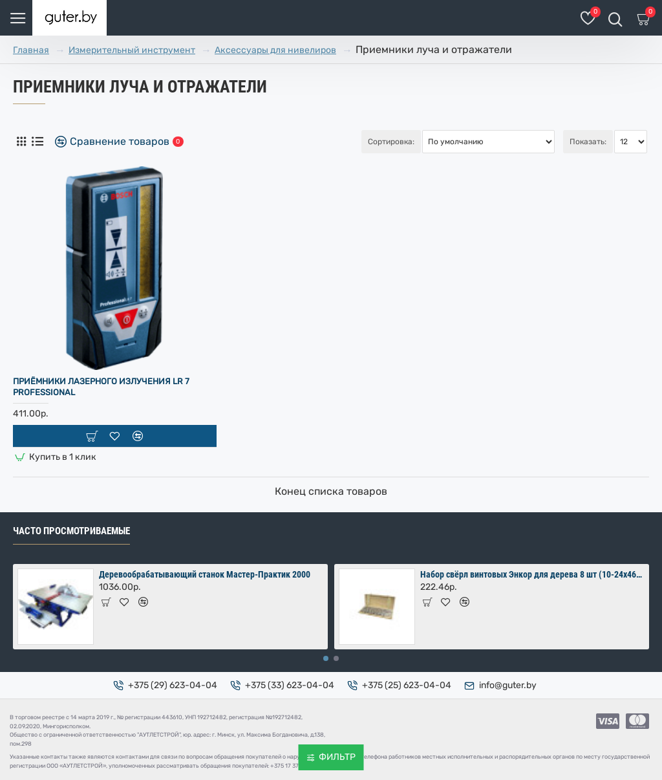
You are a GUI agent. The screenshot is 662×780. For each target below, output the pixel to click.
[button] (325, 658)
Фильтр (337, 757)
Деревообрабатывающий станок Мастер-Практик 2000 (204, 574)
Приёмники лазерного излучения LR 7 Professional (101, 386)
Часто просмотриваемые (71, 531)
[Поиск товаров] (615, 18)
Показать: (588, 141)
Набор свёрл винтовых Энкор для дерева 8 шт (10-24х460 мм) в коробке (532, 574)
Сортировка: (391, 141)
